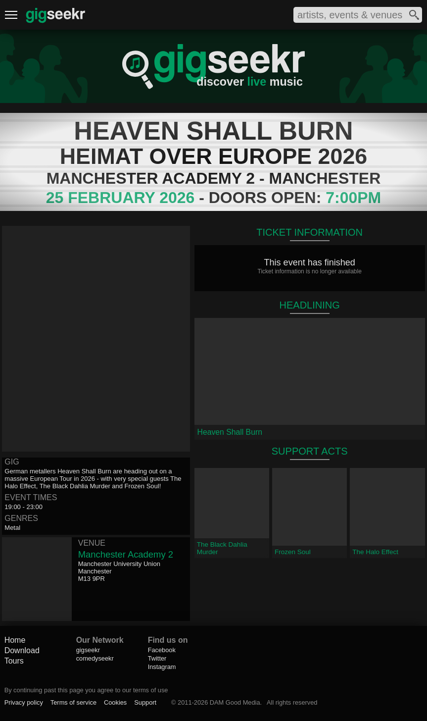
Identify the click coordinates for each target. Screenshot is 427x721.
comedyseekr (95, 658)
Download (22, 650)
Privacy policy (23, 702)
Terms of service (73, 702)
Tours (14, 661)
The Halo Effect (375, 552)
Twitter (157, 658)
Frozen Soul (293, 552)
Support (145, 702)
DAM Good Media (235, 702)
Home (15, 640)
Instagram (162, 666)
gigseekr (88, 650)
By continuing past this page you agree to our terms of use (86, 690)
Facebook (162, 650)
